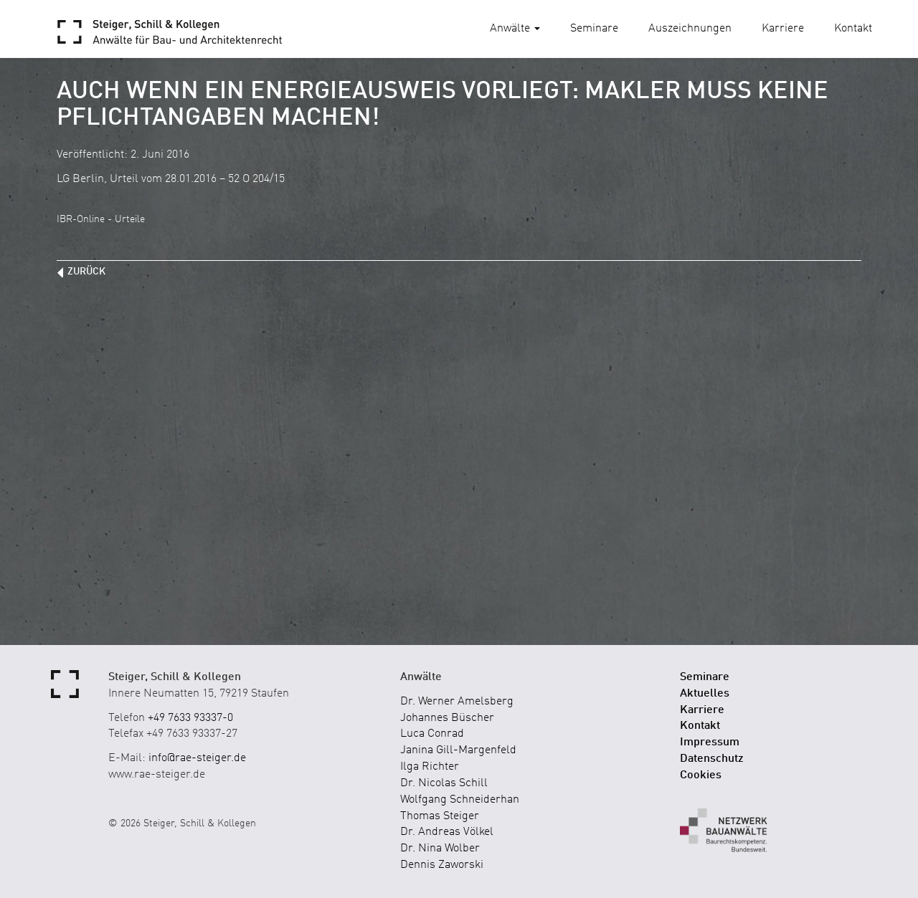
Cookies (700, 775)
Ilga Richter (429, 767)
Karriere (783, 28)
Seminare (594, 28)
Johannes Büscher (447, 718)
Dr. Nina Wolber (440, 848)
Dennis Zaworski (441, 865)
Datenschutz (712, 759)
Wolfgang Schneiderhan (459, 800)
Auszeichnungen (690, 28)
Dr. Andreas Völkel (446, 832)
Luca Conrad (432, 734)
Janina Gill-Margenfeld (458, 750)
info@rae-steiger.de (197, 758)
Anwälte (515, 28)
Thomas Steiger (439, 816)
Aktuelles (704, 693)
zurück (86, 272)
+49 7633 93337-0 (190, 718)
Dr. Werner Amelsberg (457, 701)
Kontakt (853, 28)
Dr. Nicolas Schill (444, 783)
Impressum (709, 742)
